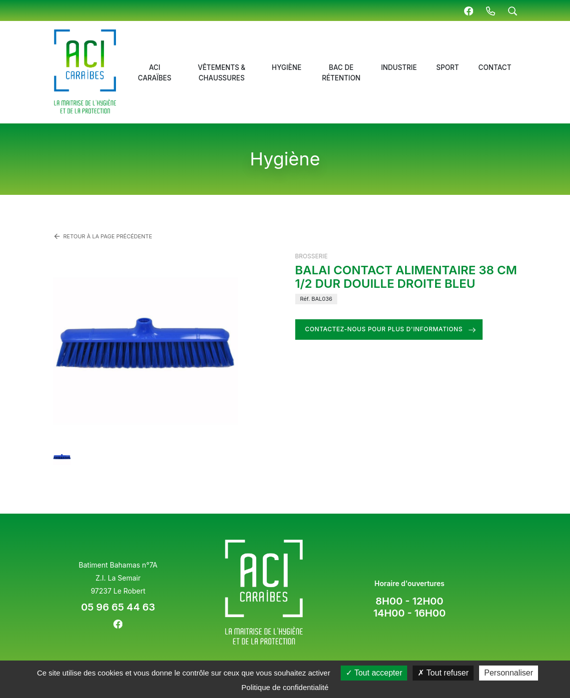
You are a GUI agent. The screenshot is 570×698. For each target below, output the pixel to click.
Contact (495, 67)
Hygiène (286, 67)
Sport (447, 67)
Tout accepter (374, 673)
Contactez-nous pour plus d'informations (384, 329)
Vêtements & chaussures (221, 72)
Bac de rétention (341, 72)
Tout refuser (443, 673)
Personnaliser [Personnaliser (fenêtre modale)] (508, 673)
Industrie (399, 67)
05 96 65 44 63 (118, 607)
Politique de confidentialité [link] (284, 687)
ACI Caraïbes (154, 72)
